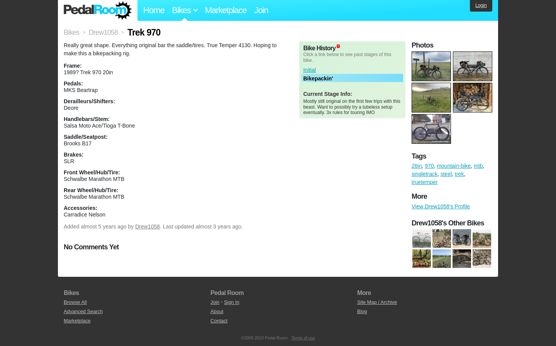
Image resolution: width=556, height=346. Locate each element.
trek (459, 174)
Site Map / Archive (377, 302)
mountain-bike (454, 166)
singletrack (424, 174)
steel (446, 174)
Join (261, 10)
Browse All (75, 302)
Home (153, 10)
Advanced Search (83, 311)
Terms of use (303, 338)
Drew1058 (147, 226)
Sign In (231, 302)
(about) (338, 46)
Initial (309, 70)
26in (417, 166)
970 (429, 166)
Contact (218, 321)
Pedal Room (98, 10)
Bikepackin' (318, 78)
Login (480, 5)
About (216, 311)
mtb (478, 166)
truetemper (425, 182)
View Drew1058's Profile (441, 206)
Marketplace (226, 10)
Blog (362, 311)
